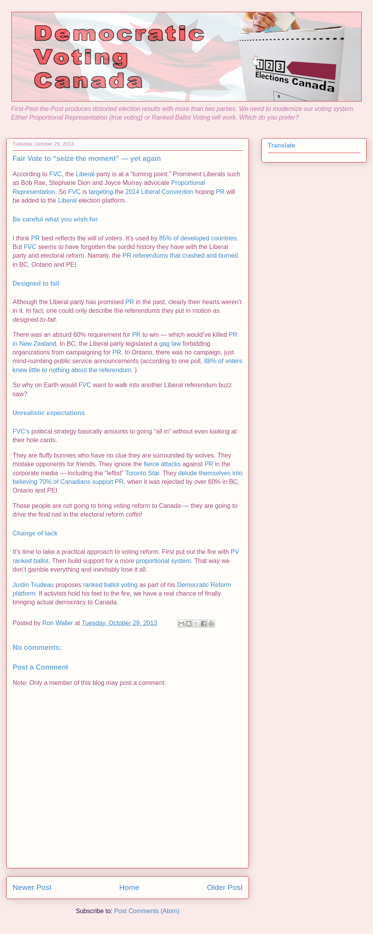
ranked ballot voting (110, 584)
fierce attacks (162, 464)
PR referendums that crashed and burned (180, 255)
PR (220, 191)
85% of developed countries (197, 238)
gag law (170, 343)
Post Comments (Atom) (146, 911)
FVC (55, 174)
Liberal (85, 174)
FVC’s (21, 431)
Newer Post (32, 887)
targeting (101, 191)
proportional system (163, 560)
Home (129, 887)
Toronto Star (142, 473)
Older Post (225, 887)
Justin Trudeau (33, 584)
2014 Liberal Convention (159, 191)
